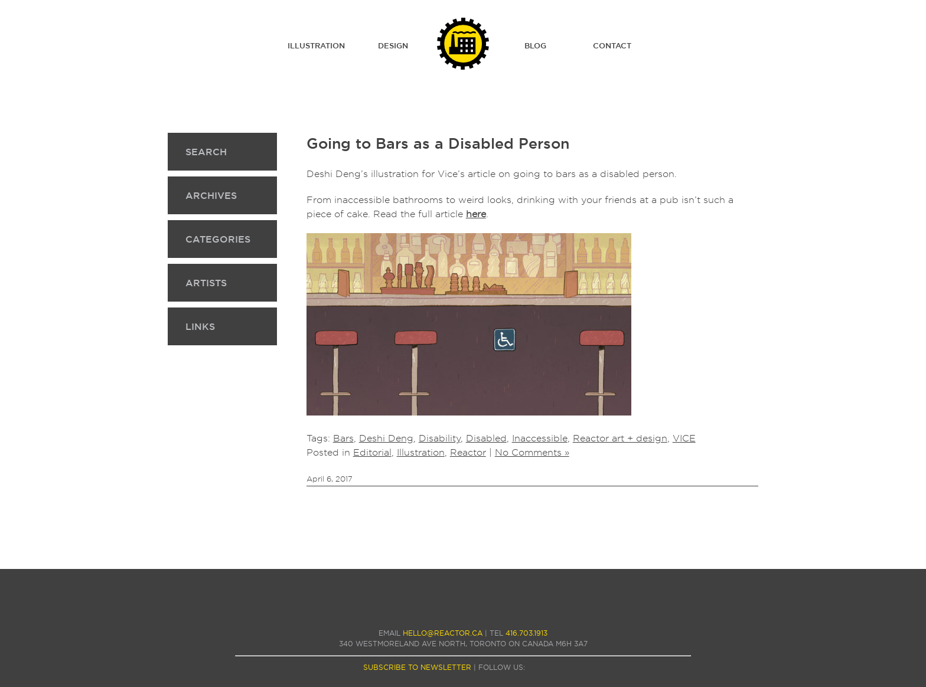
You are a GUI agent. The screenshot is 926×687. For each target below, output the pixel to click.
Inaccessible (540, 438)
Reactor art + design (620, 438)
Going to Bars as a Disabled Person (438, 143)
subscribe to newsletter (417, 667)
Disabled (486, 438)
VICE (684, 438)
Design (393, 45)
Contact (612, 45)
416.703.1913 (526, 633)
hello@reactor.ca (442, 633)
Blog (535, 45)
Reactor (468, 452)
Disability (440, 438)
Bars (343, 438)
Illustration (316, 45)
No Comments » (532, 452)
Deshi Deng (386, 438)
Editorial (372, 452)
